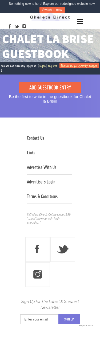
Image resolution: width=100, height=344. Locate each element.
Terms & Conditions (42, 196)
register (52, 66)
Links (31, 152)
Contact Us (35, 138)
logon (42, 66)
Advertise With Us (41, 167)
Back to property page (79, 65)
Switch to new (52, 10)
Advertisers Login (41, 182)
